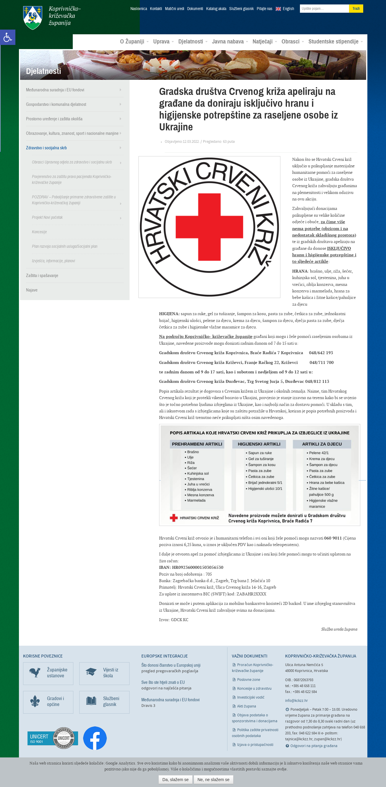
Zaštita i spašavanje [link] (42, 275)
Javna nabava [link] (230, 42)
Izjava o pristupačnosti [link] (255, 745)
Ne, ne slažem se (214, 779)
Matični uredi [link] (174, 9)
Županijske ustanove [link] (57, 673)
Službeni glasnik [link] (241, 9)
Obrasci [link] (293, 42)
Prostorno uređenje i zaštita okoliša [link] (54, 119)
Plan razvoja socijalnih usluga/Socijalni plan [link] (64, 246)
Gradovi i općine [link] (55, 701)
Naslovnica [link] (138, 9)
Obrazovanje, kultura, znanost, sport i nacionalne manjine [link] (72, 133)
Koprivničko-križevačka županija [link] (52, 18)
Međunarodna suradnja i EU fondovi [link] (55, 90)
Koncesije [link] (39, 231)
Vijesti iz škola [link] (110, 673)
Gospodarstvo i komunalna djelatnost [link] (56, 104)
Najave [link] (32, 290)
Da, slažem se (175, 779)
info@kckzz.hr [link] (296, 701)
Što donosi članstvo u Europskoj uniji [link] (171, 665)
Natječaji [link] (265, 42)
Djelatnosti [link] (193, 42)
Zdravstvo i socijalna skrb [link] (46, 148)
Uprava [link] (163, 42)
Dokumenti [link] (195, 9)
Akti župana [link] (246, 706)
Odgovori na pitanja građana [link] (313, 746)
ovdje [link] (282, 769)
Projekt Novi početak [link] (47, 217)
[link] (7, 37)
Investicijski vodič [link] (250, 697)
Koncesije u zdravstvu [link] (254, 689)
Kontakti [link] (156, 9)
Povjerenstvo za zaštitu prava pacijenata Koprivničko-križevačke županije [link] (72, 179)
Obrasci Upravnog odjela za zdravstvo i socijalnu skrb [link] (72, 162)
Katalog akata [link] (216, 9)
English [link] (288, 9)
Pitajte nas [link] (264, 9)
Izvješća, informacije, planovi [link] (53, 260)
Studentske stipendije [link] (336, 42)
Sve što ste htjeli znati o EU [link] (163, 682)
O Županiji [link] (134, 42)
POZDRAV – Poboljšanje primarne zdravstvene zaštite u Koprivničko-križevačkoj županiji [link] (74, 200)
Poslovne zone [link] (248, 680)
